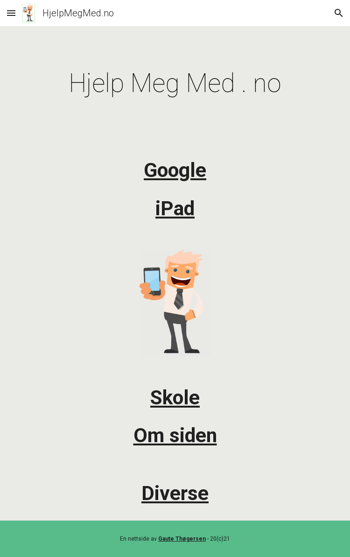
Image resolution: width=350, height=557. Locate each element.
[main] (174, 83)
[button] (11, 13)
